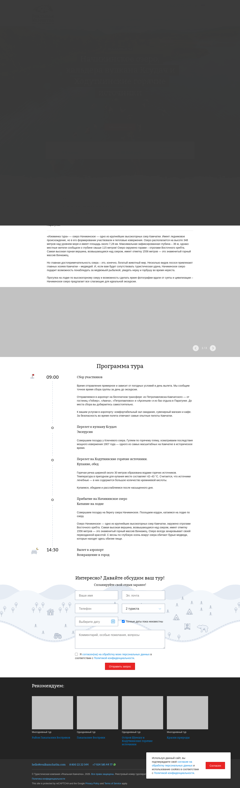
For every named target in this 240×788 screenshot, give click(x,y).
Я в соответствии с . (113, 656)
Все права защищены (102, 774)
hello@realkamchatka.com (49, 764)
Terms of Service (112, 783)
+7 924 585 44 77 (104, 764)
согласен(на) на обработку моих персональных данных (116, 654)
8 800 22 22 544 (79, 764)
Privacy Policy (92, 783)
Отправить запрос (120, 666)
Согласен (215, 765)
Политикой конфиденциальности (114, 658)
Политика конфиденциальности (48, 779)
